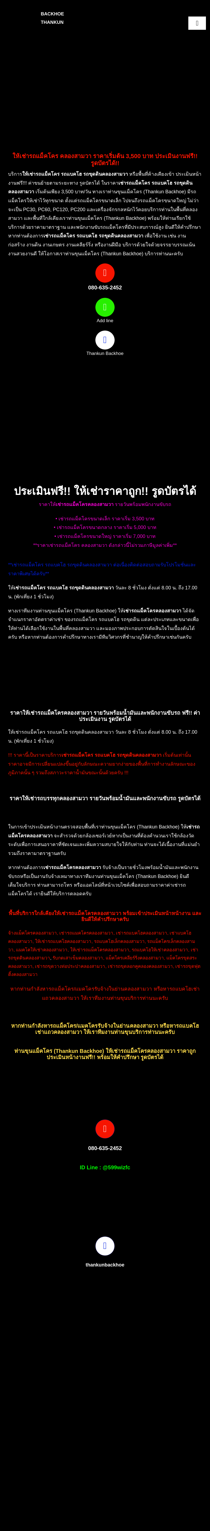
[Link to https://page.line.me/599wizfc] (104, 307)
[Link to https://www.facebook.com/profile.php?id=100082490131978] (104, 340)
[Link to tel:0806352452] (104, 272)
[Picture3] (160, 1508)
